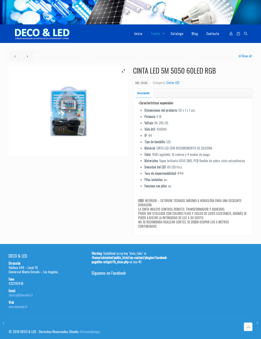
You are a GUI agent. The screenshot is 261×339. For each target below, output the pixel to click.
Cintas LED (172, 82)
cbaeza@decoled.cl (21, 295)
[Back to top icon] (248, 327)
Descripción (143, 93)
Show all (245, 56)
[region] (130, 12)
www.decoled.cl (18, 306)
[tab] (143, 93)
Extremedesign (90, 331)
